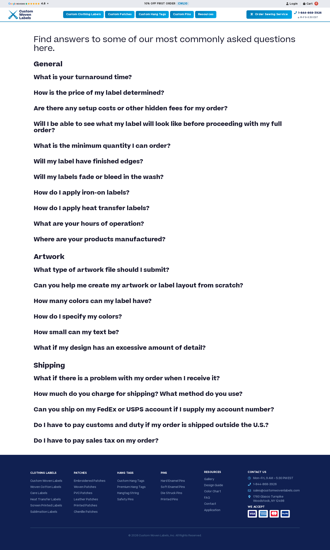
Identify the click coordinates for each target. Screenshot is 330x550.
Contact (210, 504)
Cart (310, 3)
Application (212, 510)
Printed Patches (85, 505)
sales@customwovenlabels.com (276, 491)
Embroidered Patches (89, 481)
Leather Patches (86, 499)
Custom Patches (120, 14)
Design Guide (213, 485)
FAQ (207, 498)
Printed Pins (169, 499)
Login (290, 3)
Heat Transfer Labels (45, 499)
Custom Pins (182, 14)
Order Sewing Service (269, 14)
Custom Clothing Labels (83, 14)
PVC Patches (83, 493)
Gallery (209, 479)
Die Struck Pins (171, 493)
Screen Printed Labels (46, 505)
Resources (205, 14)
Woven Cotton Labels (45, 487)
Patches (80, 473)
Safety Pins (125, 499)
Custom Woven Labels (46, 481)
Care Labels (38, 493)
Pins (164, 473)
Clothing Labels (43, 473)
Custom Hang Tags (152, 14)
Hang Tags (125, 473)
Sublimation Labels (43, 512)
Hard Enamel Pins (173, 481)
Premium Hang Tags (131, 487)
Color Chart (212, 491)
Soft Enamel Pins (173, 487)
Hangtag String (128, 493)
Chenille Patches (86, 512)
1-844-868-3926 (308, 13)
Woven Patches (85, 487)
